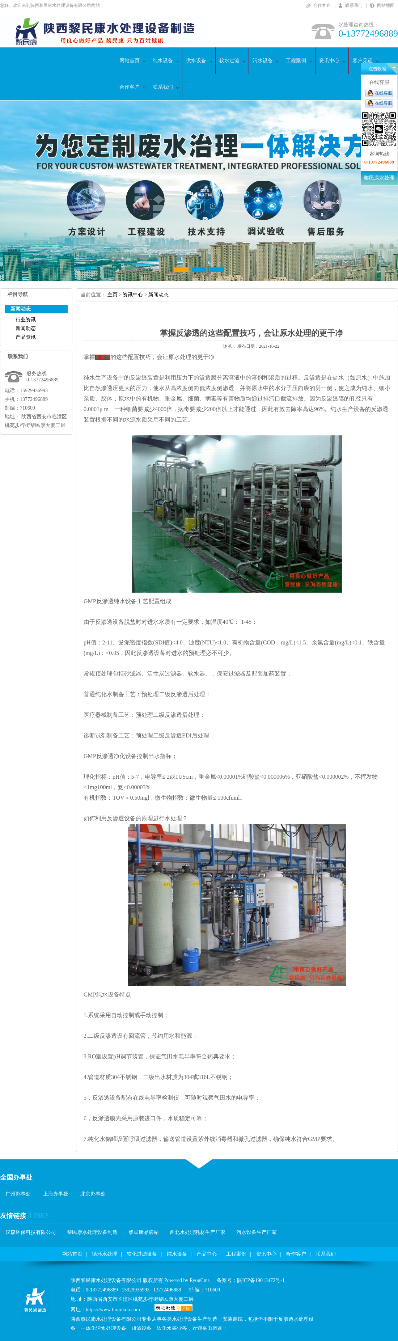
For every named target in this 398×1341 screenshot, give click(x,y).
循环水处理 (104, 1254)
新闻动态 (26, 328)
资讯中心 (329, 60)
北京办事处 (93, 1194)
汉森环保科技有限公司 (30, 1232)
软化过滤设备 (142, 1254)
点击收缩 (377, 68)
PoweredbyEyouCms (186, 1280)
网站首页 (129, 60)
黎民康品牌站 (143, 1232)
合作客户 (322, 5)
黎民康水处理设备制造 (92, 1232)
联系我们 (354, 5)
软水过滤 (229, 60)
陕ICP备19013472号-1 (260, 1280)
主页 (112, 294)
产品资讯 (26, 337)
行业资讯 (26, 319)
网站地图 (385, 5)
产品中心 (206, 1254)
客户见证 (362, 60)
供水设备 (196, 60)
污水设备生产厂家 (256, 1232)
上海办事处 (55, 1194)
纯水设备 (163, 60)
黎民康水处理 (379, 178)
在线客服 (383, 93)
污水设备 (263, 60)
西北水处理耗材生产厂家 (197, 1232)
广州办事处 (18, 1194)
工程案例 (296, 60)
